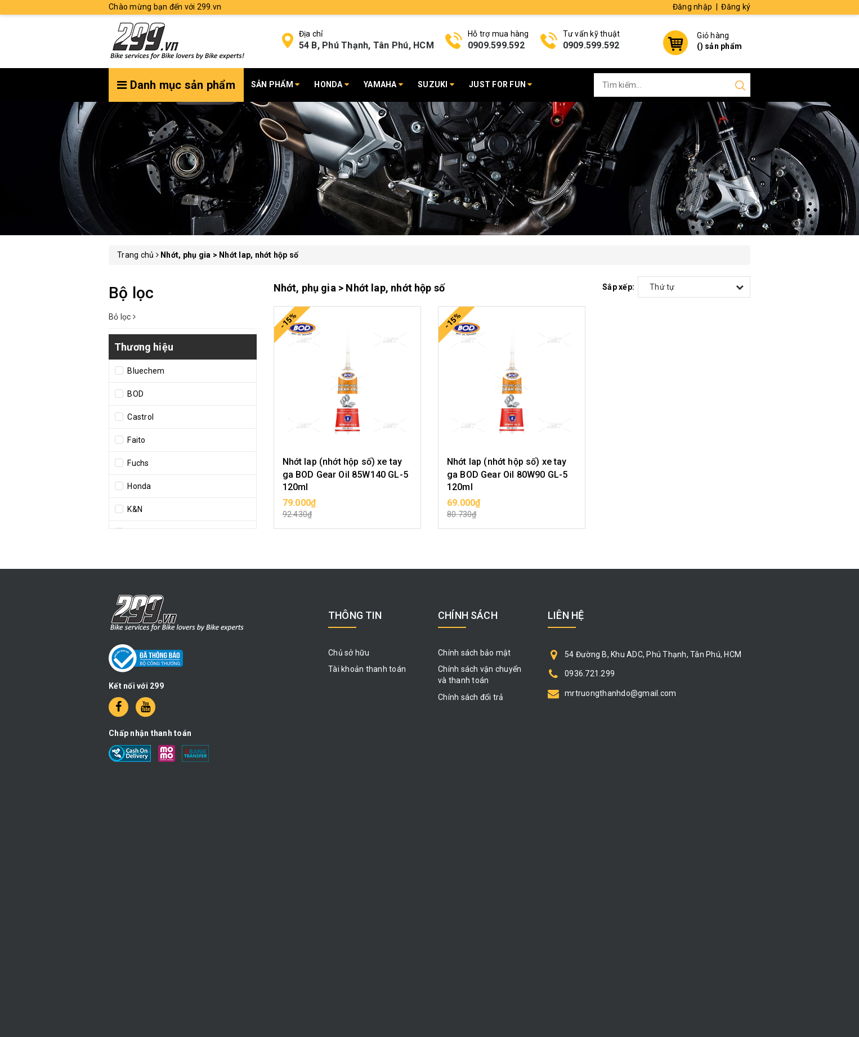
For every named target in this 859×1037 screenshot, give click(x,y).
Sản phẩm (275, 84)
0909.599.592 (496, 45)
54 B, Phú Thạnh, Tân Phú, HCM (366, 45)
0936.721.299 (590, 673)
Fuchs (137, 463)
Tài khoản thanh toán (367, 669)
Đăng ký (735, 6)
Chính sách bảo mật (474, 652)
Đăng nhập (692, 6)
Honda (331, 84)
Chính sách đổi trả (471, 697)
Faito (136, 440)
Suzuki (436, 84)
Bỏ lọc (122, 316)
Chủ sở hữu (349, 652)
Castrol (140, 416)
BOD (135, 393)
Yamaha (383, 84)
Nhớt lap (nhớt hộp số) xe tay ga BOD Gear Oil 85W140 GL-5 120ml (345, 474)
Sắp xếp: (618, 286)
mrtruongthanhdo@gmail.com (620, 693)
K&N (134, 509)
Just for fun (501, 84)
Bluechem (145, 370)
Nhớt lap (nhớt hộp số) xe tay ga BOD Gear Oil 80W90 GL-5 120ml (507, 474)
